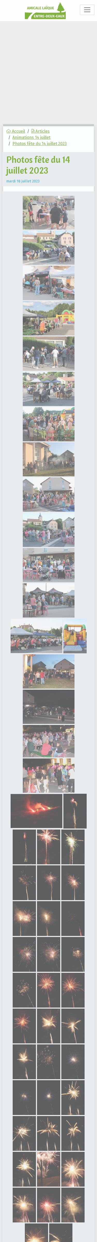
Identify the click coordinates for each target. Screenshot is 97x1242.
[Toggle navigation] (87, 10)
